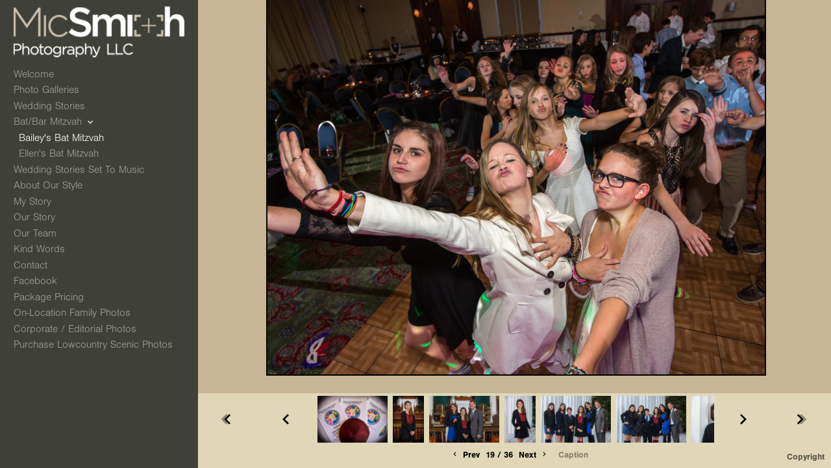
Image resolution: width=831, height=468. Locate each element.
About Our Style (48, 185)
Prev (465, 455)
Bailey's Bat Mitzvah (61, 138)
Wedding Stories (56, 106)
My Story (32, 201)
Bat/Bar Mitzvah (54, 121)
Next (534, 455)
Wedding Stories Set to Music (79, 170)
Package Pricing (49, 297)
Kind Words (39, 249)
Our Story (34, 217)
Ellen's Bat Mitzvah (59, 153)
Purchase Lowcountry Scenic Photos (93, 344)
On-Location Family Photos (72, 312)
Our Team (35, 233)
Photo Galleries (53, 90)
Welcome (34, 74)
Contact (30, 265)
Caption (573, 455)
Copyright (806, 457)
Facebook (35, 281)
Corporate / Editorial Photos (75, 329)
